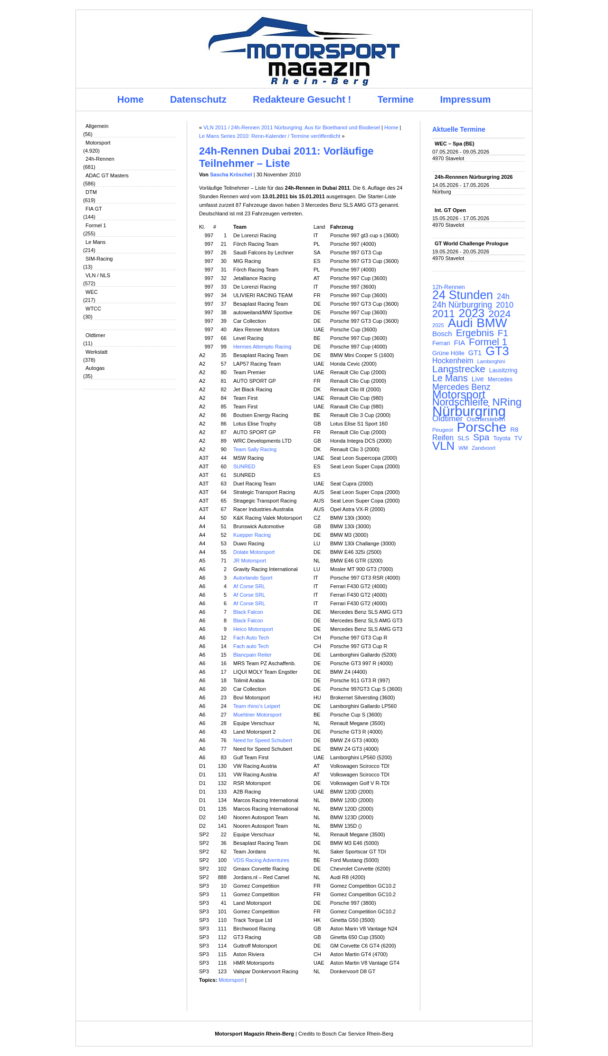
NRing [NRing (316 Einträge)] (507, 402)
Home (130, 99)
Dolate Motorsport (254, 552)
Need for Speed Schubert (262, 740)
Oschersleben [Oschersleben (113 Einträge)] (485, 419)
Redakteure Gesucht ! (302, 99)
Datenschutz (198, 99)
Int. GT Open (450, 210)
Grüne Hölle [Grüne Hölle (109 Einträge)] (448, 353)
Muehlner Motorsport (257, 714)
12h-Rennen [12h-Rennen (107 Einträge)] (448, 287)
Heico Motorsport (253, 629)
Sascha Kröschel (231, 174)
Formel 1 (96, 225)
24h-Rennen (100, 159)
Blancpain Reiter (252, 655)
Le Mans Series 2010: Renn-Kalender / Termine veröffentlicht (269, 136)
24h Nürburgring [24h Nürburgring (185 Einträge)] (462, 305)
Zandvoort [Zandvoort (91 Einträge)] (483, 448)
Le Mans (95, 242)
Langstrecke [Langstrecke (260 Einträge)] (458, 369)
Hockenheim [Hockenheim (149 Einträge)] (453, 361)
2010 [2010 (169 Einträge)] (504, 305)
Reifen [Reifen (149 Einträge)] (443, 438)
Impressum (465, 99)
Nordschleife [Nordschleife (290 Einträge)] (460, 402)
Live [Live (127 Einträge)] (478, 379)
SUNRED (244, 466)
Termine (396, 99)
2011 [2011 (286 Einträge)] (443, 314)
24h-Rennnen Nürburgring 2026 (474, 177)
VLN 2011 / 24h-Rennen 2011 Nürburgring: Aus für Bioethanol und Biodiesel (291, 127)
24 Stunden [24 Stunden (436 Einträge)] (462, 295)
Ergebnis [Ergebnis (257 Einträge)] (475, 333)
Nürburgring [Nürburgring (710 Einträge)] (469, 411)
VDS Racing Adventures (261, 860)
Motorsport (98, 142)
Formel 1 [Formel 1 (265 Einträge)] (488, 342)
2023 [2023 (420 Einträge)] (472, 313)
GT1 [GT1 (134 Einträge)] (475, 353)
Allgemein (97, 126)
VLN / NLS (98, 275)
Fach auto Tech (251, 646)
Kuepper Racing (252, 535)
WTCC (93, 308)
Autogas (95, 368)
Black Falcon (248, 612)
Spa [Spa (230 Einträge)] (481, 437)
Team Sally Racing (254, 449)
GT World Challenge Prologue (472, 243)
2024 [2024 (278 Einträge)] (499, 314)
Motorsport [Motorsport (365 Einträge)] (458, 394)
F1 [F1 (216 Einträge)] (503, 333)
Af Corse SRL (249, 586)
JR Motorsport (249, 560)
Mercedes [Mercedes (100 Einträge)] (500, 379)
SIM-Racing (99, 259)
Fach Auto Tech (251, 637)
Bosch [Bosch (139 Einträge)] (442, 334)
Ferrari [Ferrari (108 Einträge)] (441, 343)
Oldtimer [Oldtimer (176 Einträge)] (447, 419)
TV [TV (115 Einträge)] (518, 438)
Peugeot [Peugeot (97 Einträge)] (442, 429)
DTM (91, 192)
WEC (92, 292)
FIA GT (94, 209)
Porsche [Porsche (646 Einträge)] (482, 427)
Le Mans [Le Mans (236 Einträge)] (450, 378)
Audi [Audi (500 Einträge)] (460, 323)
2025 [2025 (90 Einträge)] (438, 325)
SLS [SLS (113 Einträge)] (463, 438)
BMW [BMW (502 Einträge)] (491, 323)
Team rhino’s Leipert (256, 706)
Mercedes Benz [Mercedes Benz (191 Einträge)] (461, 387)
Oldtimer (95, 335)
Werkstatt (96, 352)
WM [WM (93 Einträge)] (463, 448)
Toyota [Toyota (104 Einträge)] (501, 438)
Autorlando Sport (253, 578)
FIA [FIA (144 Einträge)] (459, 343)
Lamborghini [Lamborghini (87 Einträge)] (491, 361)
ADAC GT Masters (107, 175)
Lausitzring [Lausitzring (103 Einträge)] (503, 370)
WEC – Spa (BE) (455, 143)
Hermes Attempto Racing (262, 346)
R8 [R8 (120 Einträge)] (514, 429)
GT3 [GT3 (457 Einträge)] (497, 351)
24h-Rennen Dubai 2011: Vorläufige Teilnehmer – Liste (286, 157)
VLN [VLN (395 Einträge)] (443, 446)
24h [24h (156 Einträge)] (503, 296)
